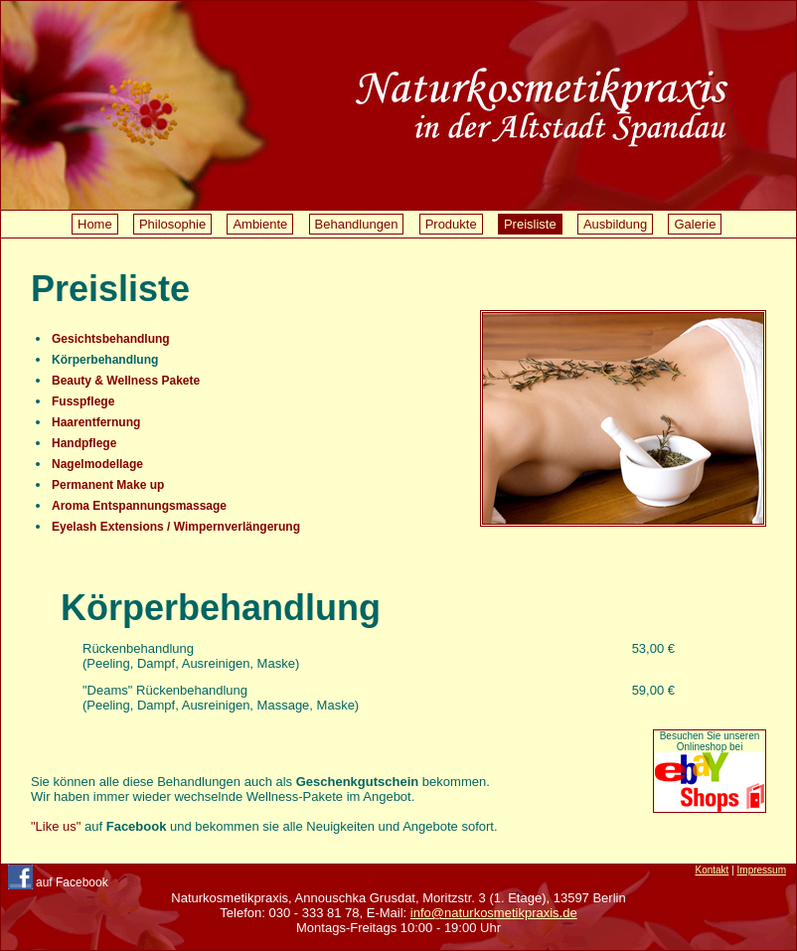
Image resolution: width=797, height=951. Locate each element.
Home (95, 224)
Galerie (695, 224)
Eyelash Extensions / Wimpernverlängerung (176, 527)
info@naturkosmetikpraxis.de (493, 912)
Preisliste (530, 224)
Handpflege (84, 443)
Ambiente (260, 224)
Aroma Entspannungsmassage (139, 506)
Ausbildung (615, 224)
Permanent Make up (108, 485)
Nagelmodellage (97, 464)
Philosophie (172, 224)
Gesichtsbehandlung (111, 339)
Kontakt (711, 870)
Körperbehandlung (105, 360)
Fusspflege (83, 401)
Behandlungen (356, 224)
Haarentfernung (96, 422)
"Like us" (55, 826)
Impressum (761, 870)
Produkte (451, 224)
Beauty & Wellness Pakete (126, 381)
